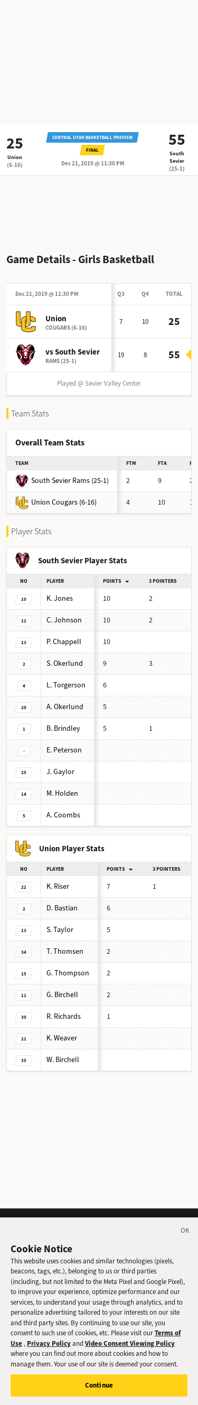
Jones (59, 598)
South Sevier (176, 157)
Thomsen (64, 951)
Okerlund (64, 663)
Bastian (62, 908)
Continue (99, 1390)
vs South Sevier (72, 352)
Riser (57, 886)
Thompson (67, 973)
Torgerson (66, 685)
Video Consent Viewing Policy (130, 1348)
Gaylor (60, 772)
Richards (63, 1016)
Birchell (62, 995)
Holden (62, 793)
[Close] (185, 1237)
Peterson (64, 750)
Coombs (63, 815)
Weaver (61, 1038)
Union (14, 157)
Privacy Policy (49, 1348)
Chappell (63, 642)
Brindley (63, 728)
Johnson (64, 620)
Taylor (59, 930)
